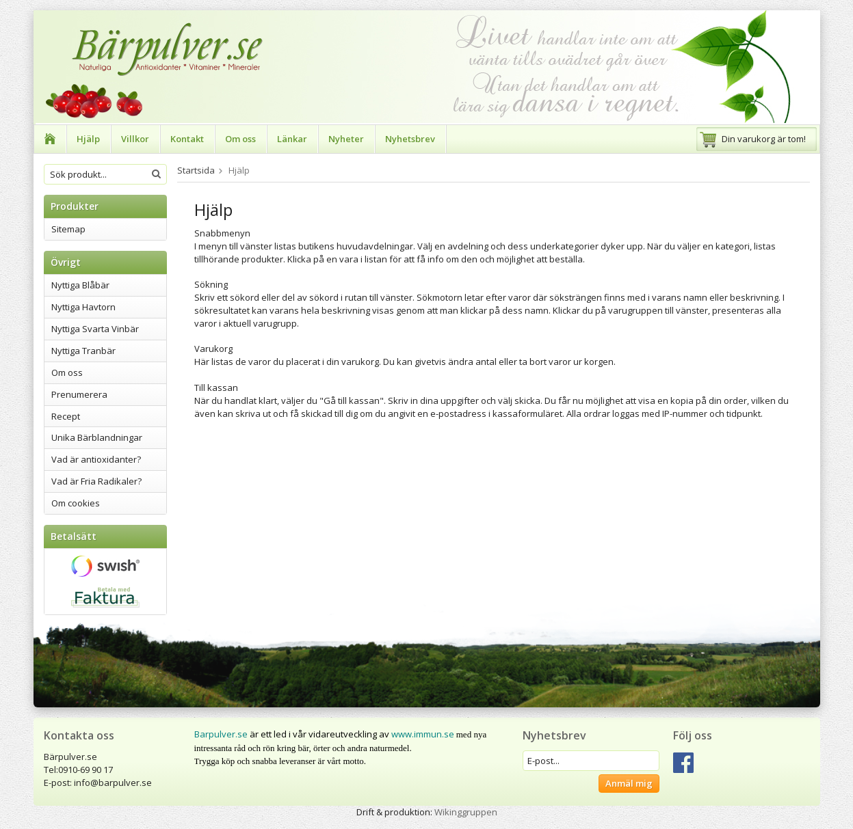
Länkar (292, 139)
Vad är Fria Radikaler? (96, 481)
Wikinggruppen (465, 812)
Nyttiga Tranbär (83, 350)
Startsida (196, 170)
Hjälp (88, 139)
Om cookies (75, 503)
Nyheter (346, 139)
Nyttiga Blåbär (80, 285)
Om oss (240, 139)
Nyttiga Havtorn (83, 307)
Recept (65, 416)
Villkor (135, 139)
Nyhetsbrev (410, 139)
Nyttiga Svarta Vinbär (95, 329)
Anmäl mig (629, 783)
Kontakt (187, 139)
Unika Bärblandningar (96, 437)
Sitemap (68, 229)
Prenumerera (79, 394)
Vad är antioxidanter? (96, 459)
